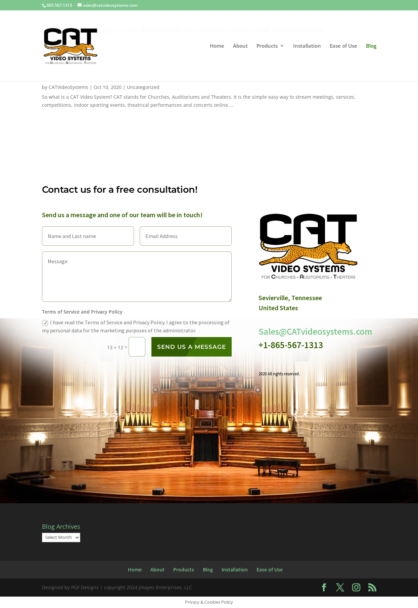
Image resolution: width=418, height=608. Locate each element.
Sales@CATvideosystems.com (315, 331)
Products (183, 569)
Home (135, 569)
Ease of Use (270, 569)
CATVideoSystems (68, 87)
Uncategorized (143, 87)
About (157, 569)
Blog (208, 569)
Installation (235, 569)
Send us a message (191, 346)
